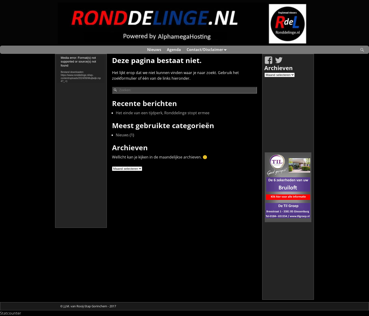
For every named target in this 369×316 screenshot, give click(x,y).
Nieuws (154, 49)
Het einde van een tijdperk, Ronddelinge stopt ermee (162, 112)
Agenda (174, 49)
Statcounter (10, 313)
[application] (81, 69)
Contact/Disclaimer (208, 50)
